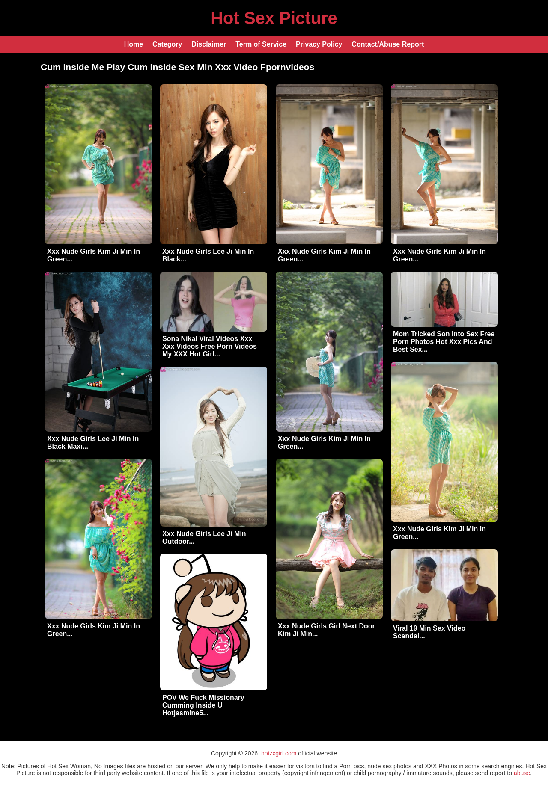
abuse (522, 773)
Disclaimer (208, 44)
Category (167, 44)
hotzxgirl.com (278, 753)
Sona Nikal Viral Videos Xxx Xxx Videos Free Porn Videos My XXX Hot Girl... (209, 346)
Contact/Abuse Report (387, 44)
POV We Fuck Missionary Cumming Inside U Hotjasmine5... (203, 705)
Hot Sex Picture (274, 18)
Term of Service (260, 44)
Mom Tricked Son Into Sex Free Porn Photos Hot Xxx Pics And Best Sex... (443, 341)
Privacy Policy (319, 44)
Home (133, 44)
